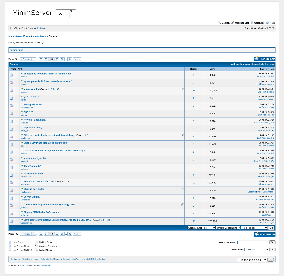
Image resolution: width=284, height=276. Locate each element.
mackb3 (24, 100)
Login (31, 28)
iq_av (272, 222)
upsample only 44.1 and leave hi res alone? (48, 81)
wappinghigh (26, 223)
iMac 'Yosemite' (32, 166)
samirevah (25, 138)
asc (272, 69)
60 (62, 59)
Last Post (264, 69)
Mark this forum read (240, 64)
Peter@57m (269, 122)
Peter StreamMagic (265, 192)
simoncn (270, 92)
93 (194, 221)
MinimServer (40, 36)
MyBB (22, 265)
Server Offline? (32, 196)
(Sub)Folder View (33, 173)
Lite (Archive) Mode (80, 259)
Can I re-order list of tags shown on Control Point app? (54, 150)
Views (212, 69)
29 (194, 136)
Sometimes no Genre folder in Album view (47, 73)
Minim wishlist (32, 89)
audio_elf (24, 130)
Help (270, 23)
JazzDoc (24, 123)
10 (109, 220)
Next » (77, 59)
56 (41, 59)
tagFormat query (33, 127)
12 (194, 182)
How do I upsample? (35, 119)
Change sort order (34, 189)
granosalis (269, 84)
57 (46, 59)
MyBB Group (44, 265)
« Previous (25, 59)
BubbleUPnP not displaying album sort (45, 143)
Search (224, 23)
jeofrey (23, 207)
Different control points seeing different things (50, 135)
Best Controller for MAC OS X (40, 181)
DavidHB (270, 76)
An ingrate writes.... (34, 104)
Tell (273, 215)
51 (194, 90)
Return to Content (62, 259)
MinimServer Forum (20, 36)
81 (70, 59)
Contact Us (15, 259)
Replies (193, 69)
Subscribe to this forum (263, 64)
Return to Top (47, 259)
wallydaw (24, 215)
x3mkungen (25, 192)
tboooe (23, 77)
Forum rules (16, 50)
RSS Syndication (97, 259)
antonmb (24, 161)
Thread (13, 69)
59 (57, 59)
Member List (240, 23)
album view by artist (35, 158)
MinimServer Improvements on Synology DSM (49, 204)
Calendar (257, 23)
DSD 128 (28, 112)
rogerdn (23, 115)
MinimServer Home (30, 259)
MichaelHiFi (25, 200)
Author (21, 69)
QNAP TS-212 (31, 96)
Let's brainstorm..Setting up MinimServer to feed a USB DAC (57, 220)
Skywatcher (25, 177)
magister (24, 92)
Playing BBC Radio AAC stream (41, 212)
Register (40, 28)
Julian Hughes (26, 107)
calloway (24, 169)
